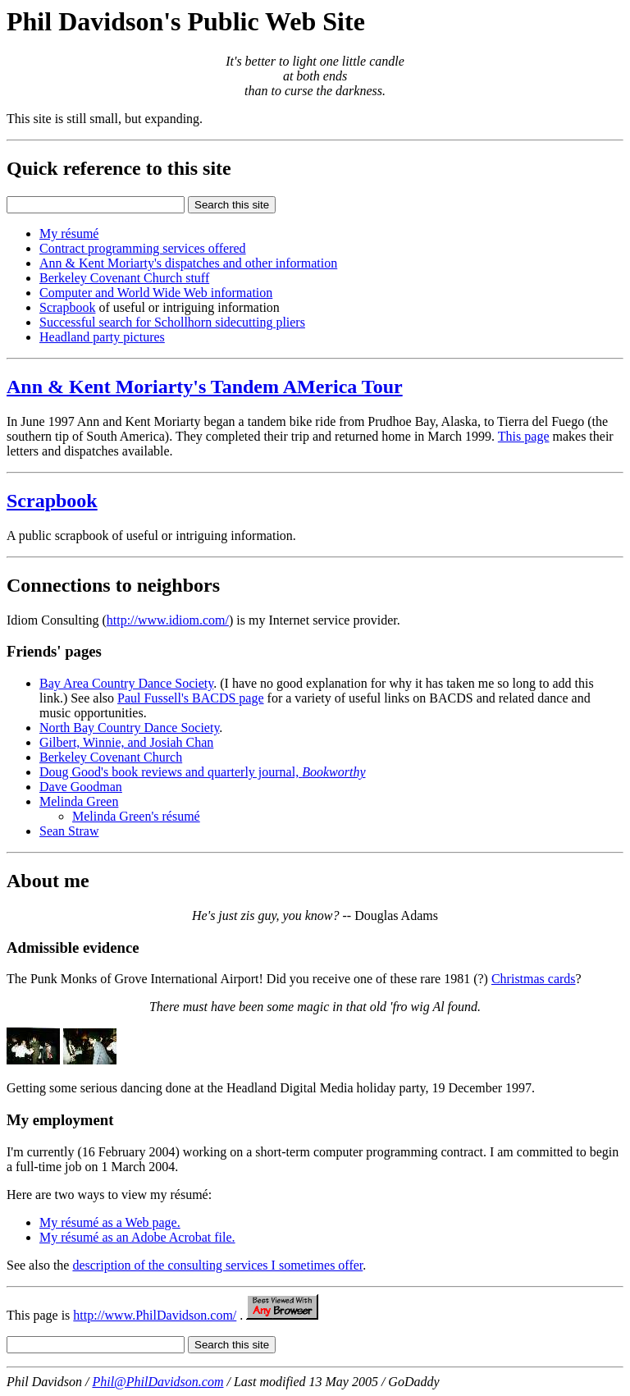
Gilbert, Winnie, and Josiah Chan (126, 742)
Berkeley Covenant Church (110, 757)
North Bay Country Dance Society (129, 728)
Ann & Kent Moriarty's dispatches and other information (188, 263)
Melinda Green (78, 801)
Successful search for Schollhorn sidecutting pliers (172, 322)
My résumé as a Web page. (109, 1222)
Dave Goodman (80, 787)
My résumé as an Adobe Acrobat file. (137, 1237)
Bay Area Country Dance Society (126, 683)
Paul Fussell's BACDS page (190, 698)
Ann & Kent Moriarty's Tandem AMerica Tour (205, 386)
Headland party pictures (102, 337)
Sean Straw (68, 831)
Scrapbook (67, 307)
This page (524, 436)
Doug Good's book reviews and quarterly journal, (202, 772)
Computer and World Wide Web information (155, 293)
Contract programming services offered (142, 248)
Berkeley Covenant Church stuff (124, 278)
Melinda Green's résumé (136, 816)
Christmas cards (533, 979)
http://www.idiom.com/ (168, 620)
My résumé (68, 233)
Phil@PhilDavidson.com (157, 1382)
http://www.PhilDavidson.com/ (154, 1315)
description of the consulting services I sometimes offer (217, 1265)
